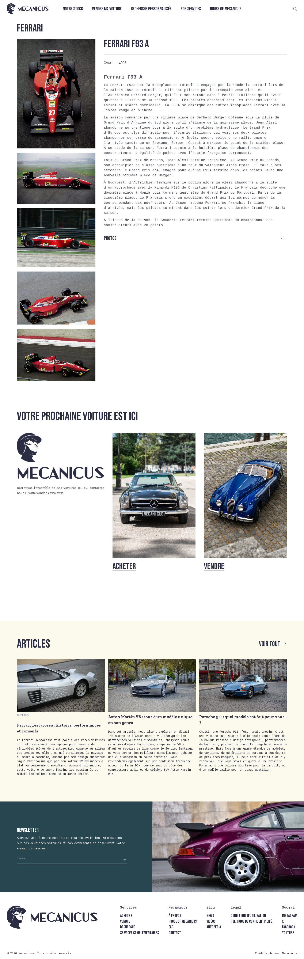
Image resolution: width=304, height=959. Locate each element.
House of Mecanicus (225, 9)
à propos (175, 915)
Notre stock (73, 9)
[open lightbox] (56, 93)
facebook (288, 927)
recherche (127, 927)
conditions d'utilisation (248, 915)
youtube (288, 932)
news (210, 915)
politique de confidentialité (251, 921)
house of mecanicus (183, 921)
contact (175, 932)
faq (171, 927)
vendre (125, 921)
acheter (126, 915)
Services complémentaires (139, 932)
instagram (289, 915)
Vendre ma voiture (107, 9)
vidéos (211, 921)
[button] (195, 238)
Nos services (190, 9)
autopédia (213, 927)
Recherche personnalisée (151, 9)
